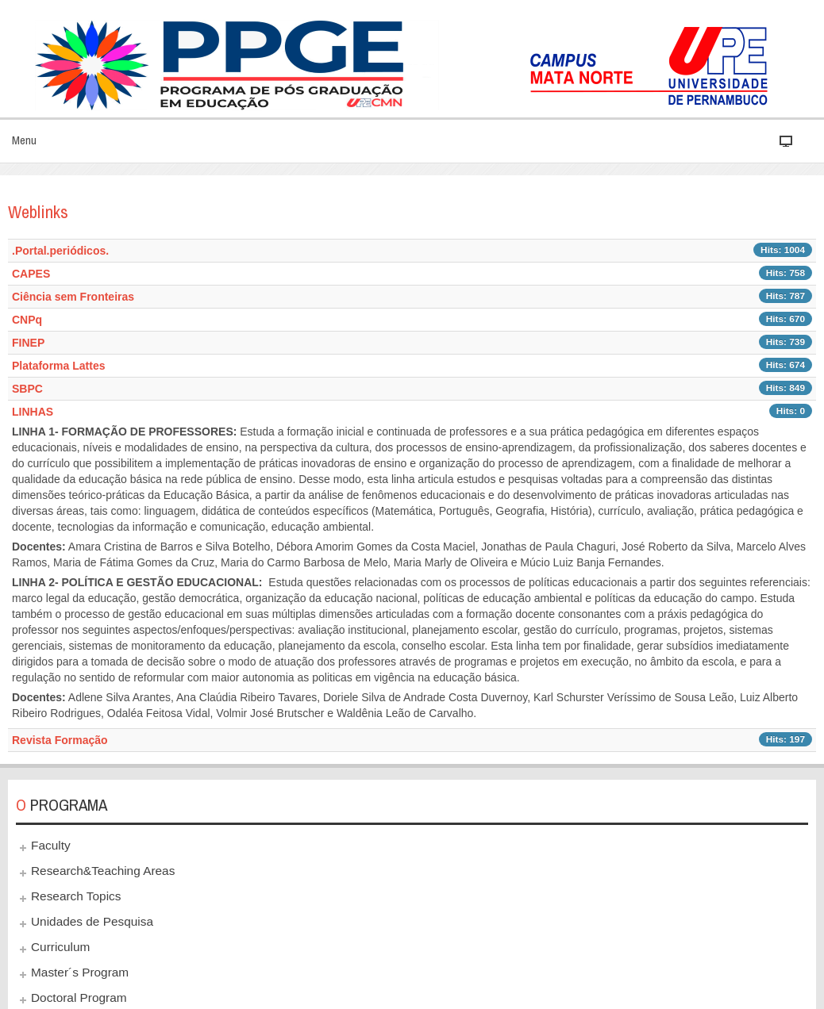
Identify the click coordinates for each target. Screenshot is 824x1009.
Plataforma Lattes (58, 365)
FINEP (28, 342)
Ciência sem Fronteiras (73, 296)
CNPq (27, 319)
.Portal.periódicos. (60, 250)
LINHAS (32, 411)
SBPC (27, 388)
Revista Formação (60, 740)
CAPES (31, 273)
